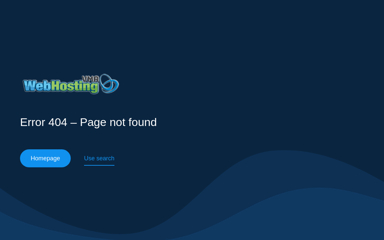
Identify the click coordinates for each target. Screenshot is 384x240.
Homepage (45, 158)
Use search (99, 158)
